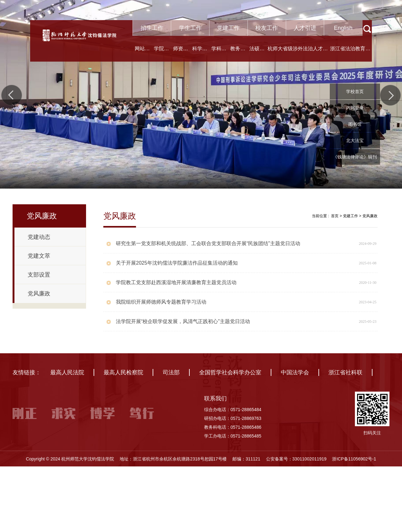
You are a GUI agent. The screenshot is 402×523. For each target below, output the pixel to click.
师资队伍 (180, 54)
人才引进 (305, 28)
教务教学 (237, 54)
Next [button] (390, 95)
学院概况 (161, 54)
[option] (201, 94)
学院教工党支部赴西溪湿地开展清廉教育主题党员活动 (176, 282)
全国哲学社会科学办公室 (230, 395)
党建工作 (228, 28)
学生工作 (190, 28)
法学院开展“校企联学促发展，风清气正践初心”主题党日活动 (183, 321)
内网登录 (355, 107)
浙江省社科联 (345, 395)
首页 (335, 216)
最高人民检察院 (123, 395)
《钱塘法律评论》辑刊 (355, 156)
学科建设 (218, 54)
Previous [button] (11, 95)
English (343, 28)
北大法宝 (355, 140)
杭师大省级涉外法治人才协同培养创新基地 (298, 54)
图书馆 (354, 124)
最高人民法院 (67, 395)
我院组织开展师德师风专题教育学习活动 (161, 302)
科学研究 (199, 54)
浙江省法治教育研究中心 (350, 54)
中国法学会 (295, 395)
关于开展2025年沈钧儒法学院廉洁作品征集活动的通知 (177, 263)
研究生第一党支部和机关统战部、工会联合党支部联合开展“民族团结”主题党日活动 (208, 243)
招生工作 (152, 28)
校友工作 (266, 28)
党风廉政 (370, 216)
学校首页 (355, 91)
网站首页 (142, 54)
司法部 (171, 395)
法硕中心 (256, 54)
